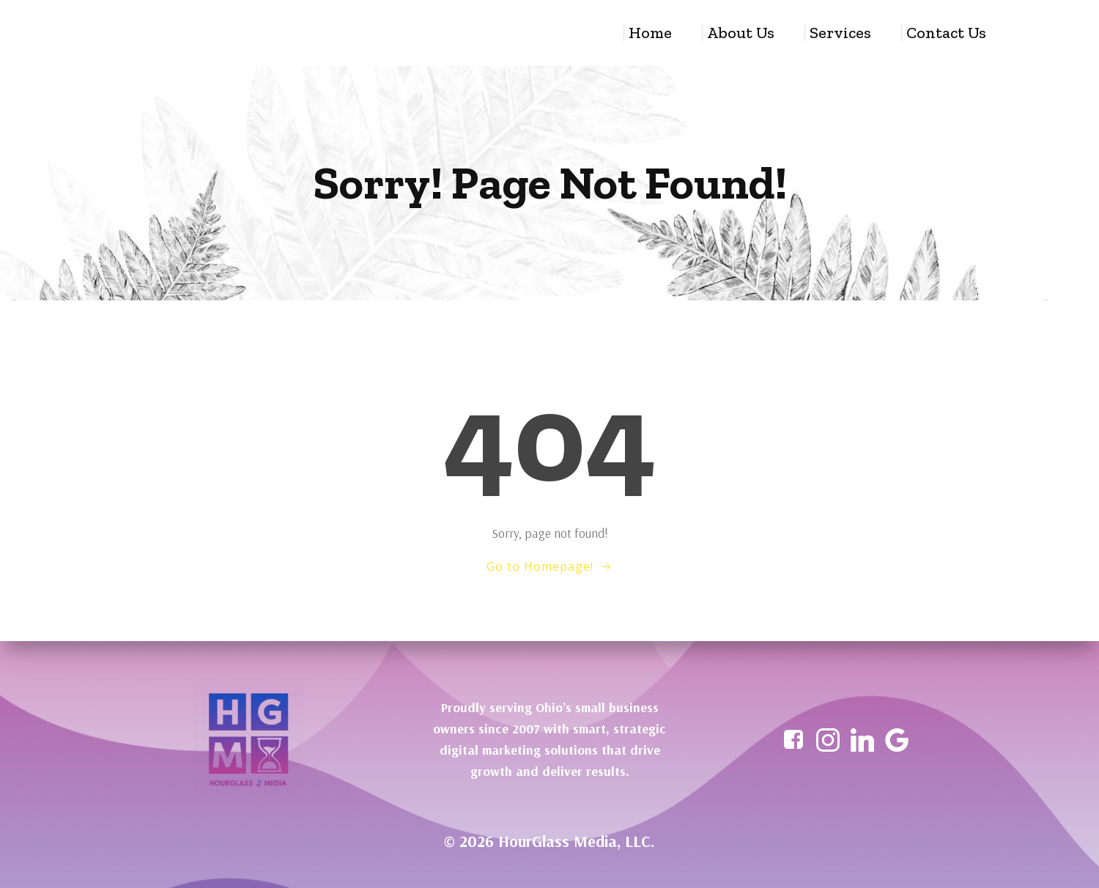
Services (840, 33)
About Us (740, 33)
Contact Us (946, 33)
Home (650, 33)
